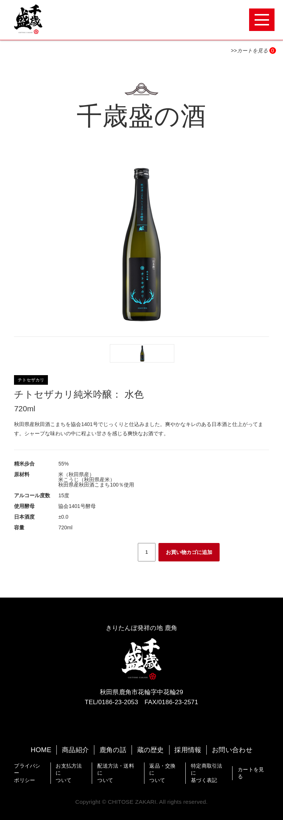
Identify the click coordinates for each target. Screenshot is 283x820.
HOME (41, 750)
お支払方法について (69, 773)
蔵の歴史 (150, 750)
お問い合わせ (232, 750)
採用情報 (187, 750)
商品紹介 (75, 750)
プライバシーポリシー (27, 773)
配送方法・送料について (115, 773)
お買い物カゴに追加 (189, 552)
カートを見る (251, 773)
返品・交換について (162, 773)
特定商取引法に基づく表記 (206, 773)
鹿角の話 (112, 750)
